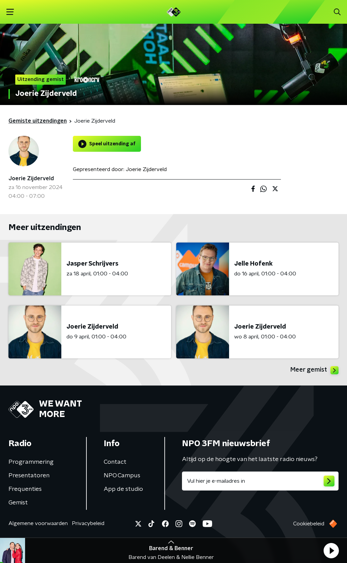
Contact (115, 462)
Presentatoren (28, 476)
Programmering (31, 462)
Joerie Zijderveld (31, 178)
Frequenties (25, 489)
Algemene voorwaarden (38, 523)
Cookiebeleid (308, 523)
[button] (331, 550)
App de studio (123, 489)
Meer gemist (314, 370)
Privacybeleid (88, 523)
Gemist (18, 503)
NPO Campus (122, 476)
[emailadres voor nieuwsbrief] (260, 481)
